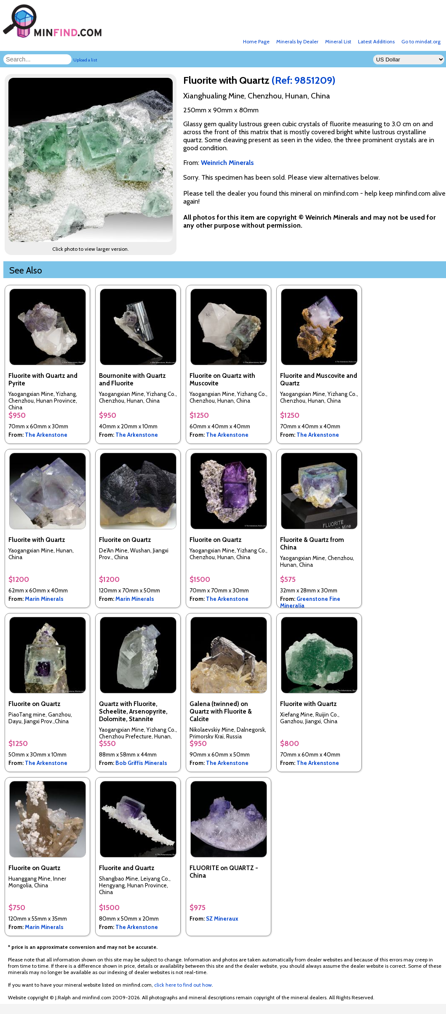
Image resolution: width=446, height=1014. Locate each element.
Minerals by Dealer (297, 41)
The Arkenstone (46, 434)
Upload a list (85, 60)
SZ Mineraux (222, 918)
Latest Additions (376, 41)
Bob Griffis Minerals (141, 762)
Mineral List (338, 41)
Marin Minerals (44, 598)
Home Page (256, 41)
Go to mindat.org (421, 41)
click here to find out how (183, 985)
